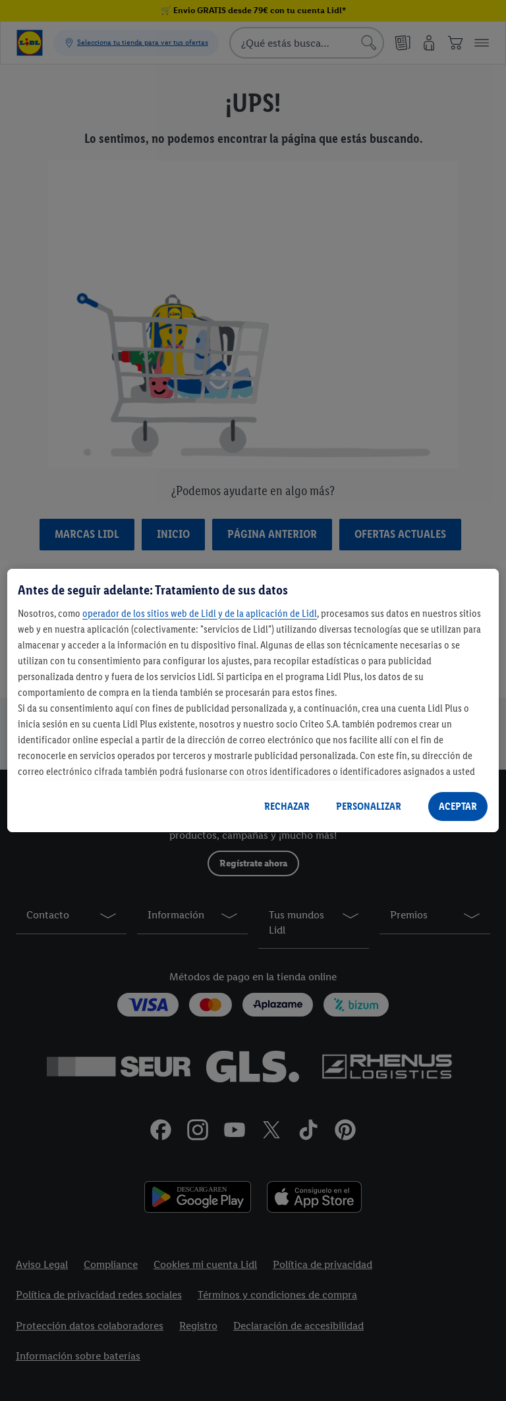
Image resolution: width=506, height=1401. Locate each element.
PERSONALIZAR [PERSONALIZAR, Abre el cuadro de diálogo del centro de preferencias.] (368, 806)
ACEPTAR (458, 806)
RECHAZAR (287, 806)
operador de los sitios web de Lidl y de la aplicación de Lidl (199, 613)
